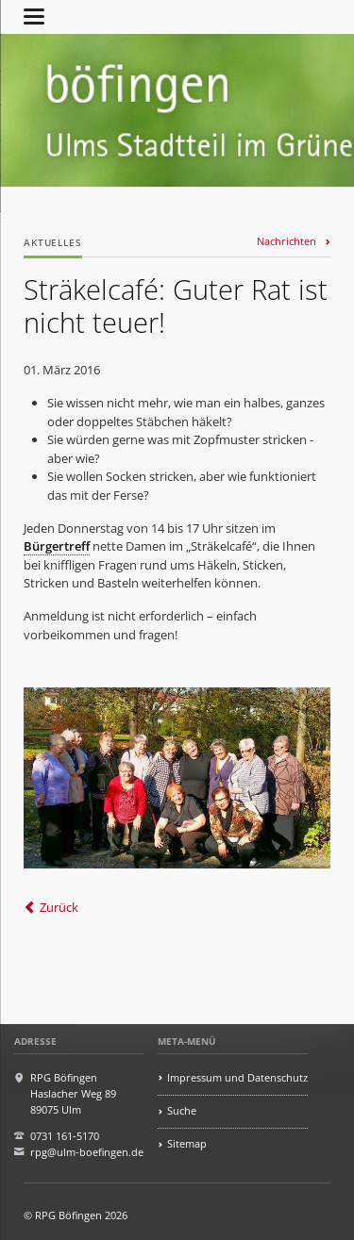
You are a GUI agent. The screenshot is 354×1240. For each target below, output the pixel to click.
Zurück (59, 907)
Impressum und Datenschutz (237, 1077)
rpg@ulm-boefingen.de (86, 1152)
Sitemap (187, 1143)
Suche (181, 1110)
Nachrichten (286, 241)
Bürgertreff (57, 545)
